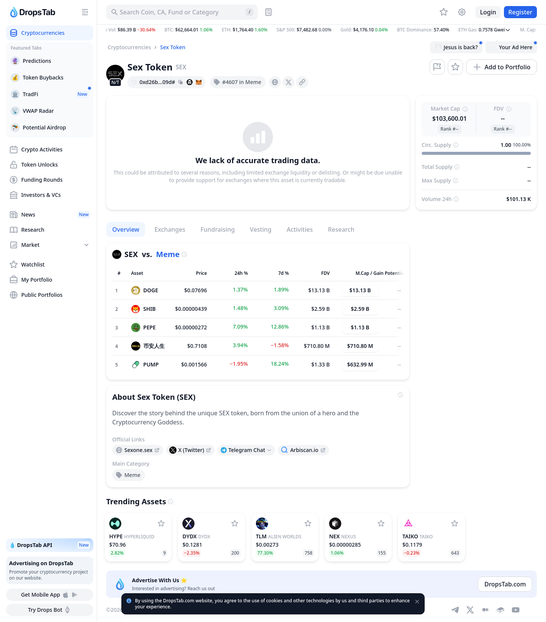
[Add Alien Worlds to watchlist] (308, 524)
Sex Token (172, 47)
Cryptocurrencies (129, 47)
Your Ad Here (513, 46)
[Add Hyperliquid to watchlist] (161, 524)
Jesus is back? (458, 46)
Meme (168, 254)
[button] (321, 30)
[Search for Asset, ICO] (182, 12)
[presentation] (275, 82)
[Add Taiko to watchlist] (455, 524)
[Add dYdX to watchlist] (235, 524)
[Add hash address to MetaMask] (198, 82)
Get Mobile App (49, 595)
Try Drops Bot (50, 610)
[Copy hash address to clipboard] (180, 82)
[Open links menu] (246, 450)
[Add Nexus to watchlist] (381, 524)
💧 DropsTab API (49, 545)
